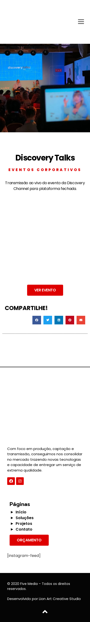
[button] (45, 290)
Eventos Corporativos (45, 169)
